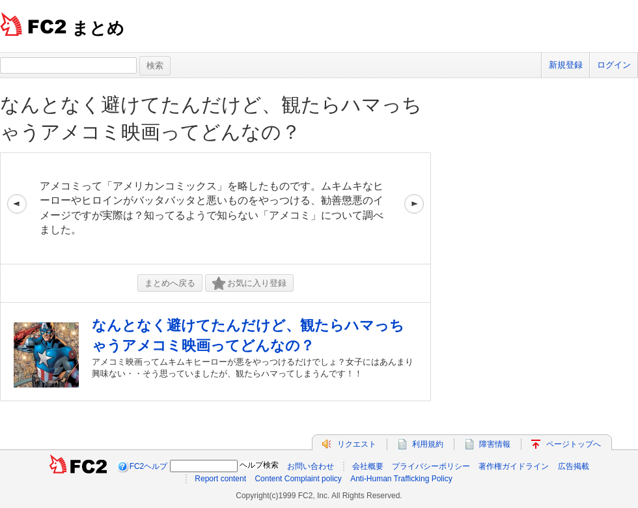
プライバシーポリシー (431, 466)
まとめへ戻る (170, 283)
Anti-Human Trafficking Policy (401, 478)
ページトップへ (573, 444)
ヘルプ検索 (259, 465)
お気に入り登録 (249, 283)
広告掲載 (573, 466)
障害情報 (494, 444)
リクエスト (356, 444)
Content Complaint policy (298, 478)
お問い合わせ (310, 466)
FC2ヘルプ (149, 466)
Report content (220, 478)
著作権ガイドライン (513, 466)
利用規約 (427, 444)
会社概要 (367, 466)
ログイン (614, 65)
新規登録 (566, 65)
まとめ (98, 28)
